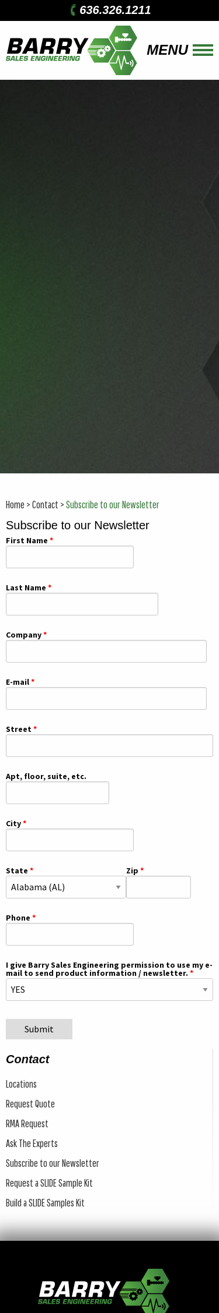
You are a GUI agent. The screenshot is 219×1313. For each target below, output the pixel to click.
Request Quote (30, 1104)
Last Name (26, 588)
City (13, 824)
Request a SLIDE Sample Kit (49, 1183)
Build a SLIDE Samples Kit (45, 1203)
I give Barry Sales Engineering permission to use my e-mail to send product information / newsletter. (109, 969)
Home (15, 504)
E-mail (17, 682)
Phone (18, 918)
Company (23, 635)
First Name (27, 541)
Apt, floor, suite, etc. (46, 776)
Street (19, 729)
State (17, 871)
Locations (21, 1084)
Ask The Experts (32, 1143)
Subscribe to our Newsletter (112, 504)
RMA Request (27, 1123)
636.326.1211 (109, 9)
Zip (132, 871)
